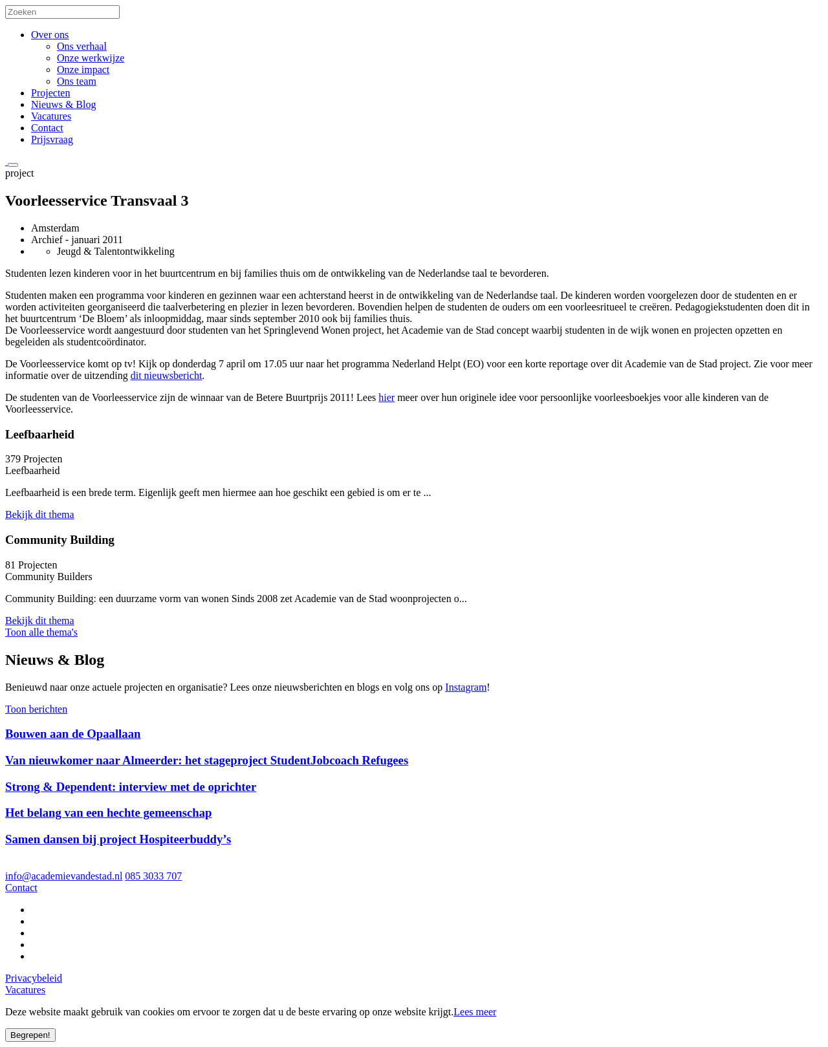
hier (386, 397)
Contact (47, 127)
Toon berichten (36, 709)
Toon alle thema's (41, 632)
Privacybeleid (33, 978)
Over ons (50, 34)
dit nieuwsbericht (166, 375)
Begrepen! (30, 1035)
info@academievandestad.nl (63, 875)
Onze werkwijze (90, 57)
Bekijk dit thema (39, 514)
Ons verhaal (82, 46)
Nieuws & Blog (63, 104)
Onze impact (83, 69)
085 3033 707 (153, 875)
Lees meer (474, 1011)
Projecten (50, 92)
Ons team (76, 81)
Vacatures (51, 116)
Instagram (465, 687)
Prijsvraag (52, 139)
